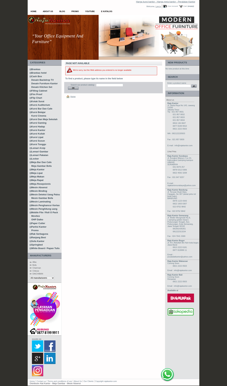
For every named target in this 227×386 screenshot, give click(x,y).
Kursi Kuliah (38, 133)
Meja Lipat (37, 173)
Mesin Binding (39, 191)
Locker (35, 158)
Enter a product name (176, 83)
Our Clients (89, 381)
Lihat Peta (171, 151)
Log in (158, 6)
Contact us (41, 381)
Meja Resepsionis (41, 184)
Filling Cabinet (39, 90)
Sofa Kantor (38, 241)
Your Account (173, 6)
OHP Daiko (37, 219)
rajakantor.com (110, 381)
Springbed (37, 244)
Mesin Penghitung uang (44, 209)
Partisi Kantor (38, 226)
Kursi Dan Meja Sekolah (44, 119)
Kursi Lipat (37, 137)
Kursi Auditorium (40, 105)
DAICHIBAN (37, 274)
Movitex (35, 216)
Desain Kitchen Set (41, 87)
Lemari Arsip (38, 148)
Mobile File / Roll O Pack (44, 212)
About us (170, 100)
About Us (48, 11)
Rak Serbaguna (39, 234)
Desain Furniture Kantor (44, 83)
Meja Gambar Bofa (41, 166)
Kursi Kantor (38, 130)
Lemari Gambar (39, 151)
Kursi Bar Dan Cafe (41, 108)
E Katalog (106, 11)
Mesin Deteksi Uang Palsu (45, 194)
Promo (75, 11)
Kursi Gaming (38, 123)
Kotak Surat (37, 101)
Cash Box (36, 76)
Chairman (36, 268)
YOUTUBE (90, 11)
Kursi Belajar (38, 112)
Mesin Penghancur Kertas (45, 205)
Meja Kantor (38, 169)
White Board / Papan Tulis (45, 248)
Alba (34, 262)
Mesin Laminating (41, 201)
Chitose (35, 271)
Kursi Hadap (38, 126)
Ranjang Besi (38, 237)
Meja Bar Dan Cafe (41, 162)
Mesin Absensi (39, 187)
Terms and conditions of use (60, 381)
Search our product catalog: (83, 85)
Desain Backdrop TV (42, 80)
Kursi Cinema (38, 115)
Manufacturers (40, 255)
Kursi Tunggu (38, 144)
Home (34, 11)
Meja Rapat (37, 180)
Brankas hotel (39, 72)
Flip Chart (36, 97)
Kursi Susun (38, 140)
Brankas (35, 69)
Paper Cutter (38, 223)
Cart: (185, 6)
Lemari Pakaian (39, 155)
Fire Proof (36, 94)
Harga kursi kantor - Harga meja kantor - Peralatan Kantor (165, 1)
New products (177, 62)
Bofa (34, 265)
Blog (62, 11)
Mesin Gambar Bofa (42, 198)
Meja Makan (37, 176)
